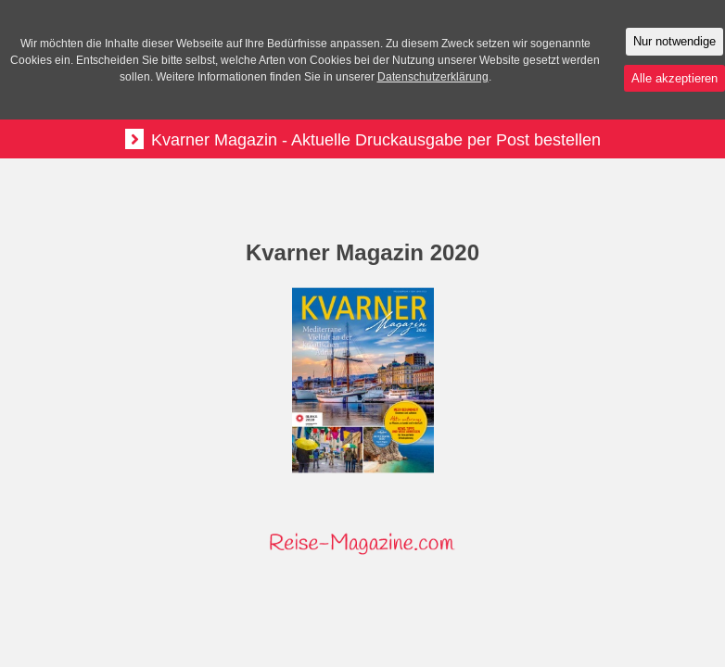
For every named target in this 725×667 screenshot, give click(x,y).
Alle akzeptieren (674, 77)
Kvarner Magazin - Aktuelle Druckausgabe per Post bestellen (363, 139)
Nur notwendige (674, 40)
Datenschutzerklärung (433, 76)
